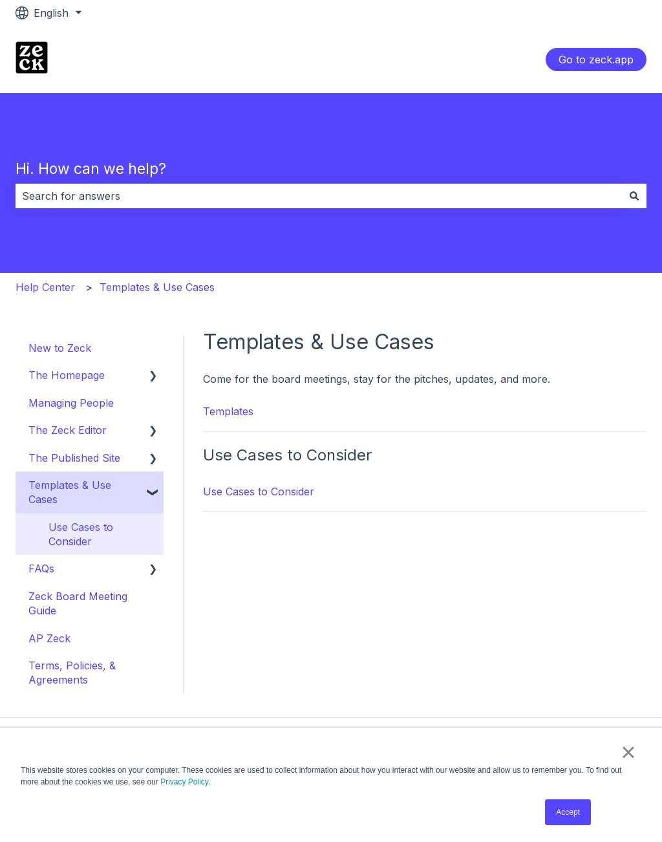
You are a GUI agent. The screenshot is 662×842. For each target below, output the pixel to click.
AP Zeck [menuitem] (49, 638)
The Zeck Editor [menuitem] (67, 430)
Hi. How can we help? (91, 169)
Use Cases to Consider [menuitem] (80, 534)
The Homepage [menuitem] (66, 375)
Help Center (45, 287)
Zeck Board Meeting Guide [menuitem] (77, 603)
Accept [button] (568, 812)
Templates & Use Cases (157, 287)
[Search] (634, 196)
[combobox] (319, 196)
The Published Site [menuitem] (74, 457)
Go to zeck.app (596, 59)
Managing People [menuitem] (71, 402)
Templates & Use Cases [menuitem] (69, 492)
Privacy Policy (184, 781)
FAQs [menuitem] (41, 568)
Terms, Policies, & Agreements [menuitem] (72, 672)
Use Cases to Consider (258, 491)
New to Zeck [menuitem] (59, 347)
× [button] (628, 752)
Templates (228, 411)
